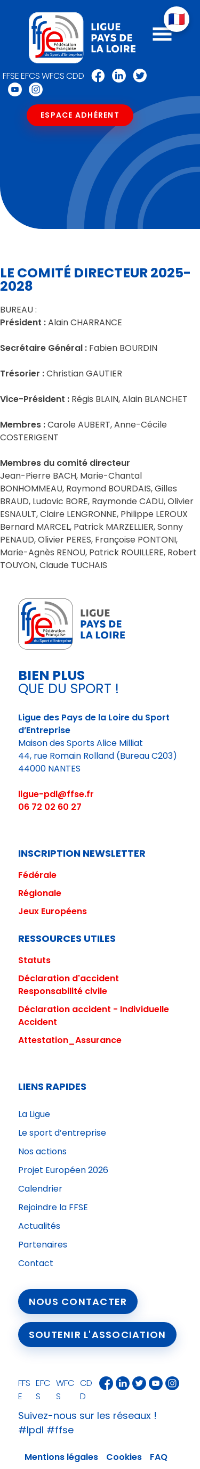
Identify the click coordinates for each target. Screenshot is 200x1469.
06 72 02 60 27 (50, 807)
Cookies (124, 1457)
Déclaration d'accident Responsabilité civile (68, 984)
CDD (75, 76)
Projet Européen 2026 (63, 1170)
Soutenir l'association (97, 1334)
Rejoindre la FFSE (53, 1207)
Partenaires (42, 1244)
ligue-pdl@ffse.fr (56, 794)
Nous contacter (78, 1301)
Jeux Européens (52, 911)
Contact (35, 1263)
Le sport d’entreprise (62, 1133)
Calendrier (40, 1189)
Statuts (34, 960)
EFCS (30, 76)
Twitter (137, 76)
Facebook (95, 76)
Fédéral (34, 875)
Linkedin (116, 76)
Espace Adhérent (80, 115)
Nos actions (42, 1151)
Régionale (39, 893)
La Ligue (34, 1114)
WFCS (53, 76)
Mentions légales (61, 1457)
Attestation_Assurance (70, 1040)
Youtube (12, 89)
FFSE (11, 76)
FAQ (158, 1457)
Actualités (39, 1226)
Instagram (33, 89)
